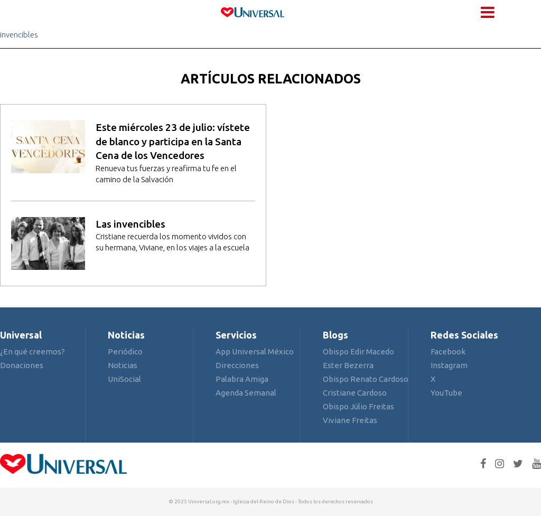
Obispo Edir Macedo (358, 351)
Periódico (125, 351)
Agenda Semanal (246, 392)
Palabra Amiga (242, 378)
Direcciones (237, 365)
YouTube (446, 392)
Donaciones (21, 365)
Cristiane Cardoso (355, 392)
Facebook (448, 351)
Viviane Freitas (350, 420)
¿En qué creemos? (32, 351)
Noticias (122, 365)
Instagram (449, 365)
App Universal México (255, 351)
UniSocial (124, 378)
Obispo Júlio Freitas (358, 406)
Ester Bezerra (348, 365)
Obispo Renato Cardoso (365, 378)
